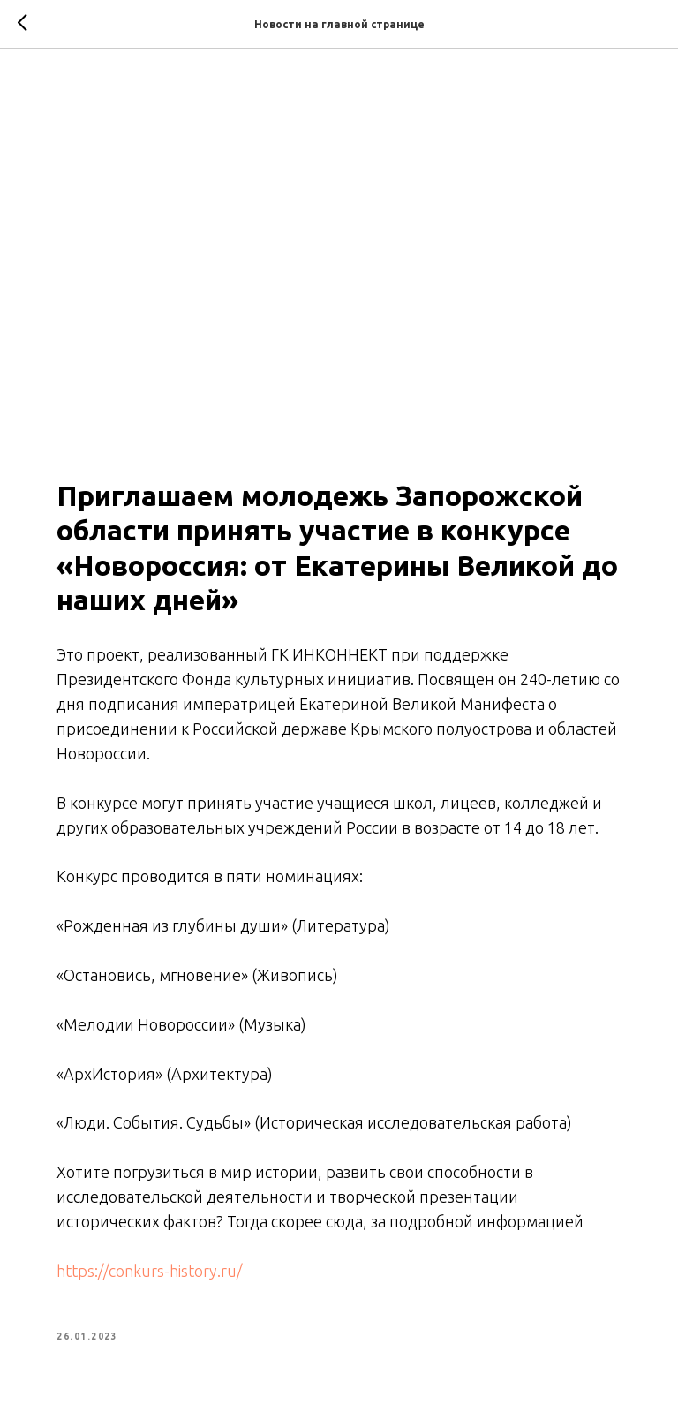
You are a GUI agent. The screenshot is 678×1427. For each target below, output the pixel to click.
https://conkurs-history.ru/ (149, 1271)
